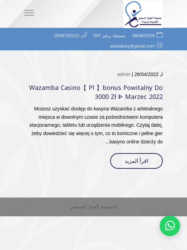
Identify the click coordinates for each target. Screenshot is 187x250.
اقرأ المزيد (136, 161)
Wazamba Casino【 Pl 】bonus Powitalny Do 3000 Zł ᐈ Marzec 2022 (96, 92)
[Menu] (29, 14)
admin (123, 74)
